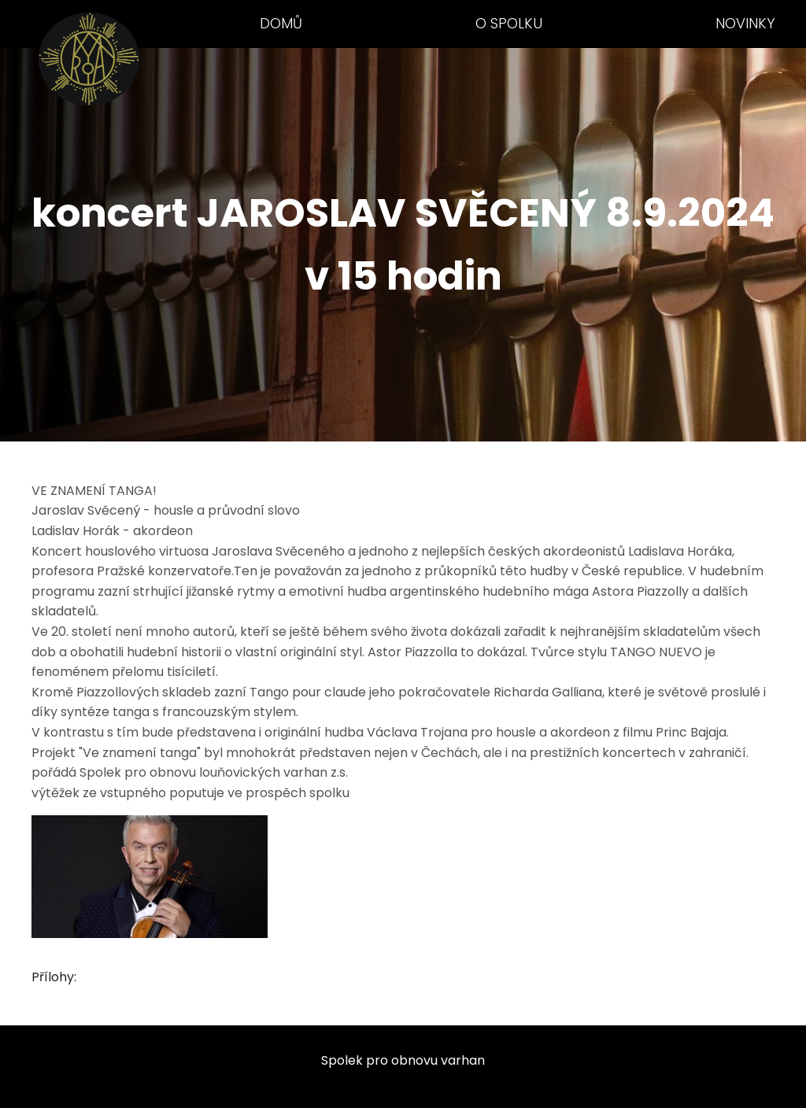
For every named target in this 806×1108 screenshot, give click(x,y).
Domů (281, 23)
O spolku (508, 23)
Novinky (745, 23)
